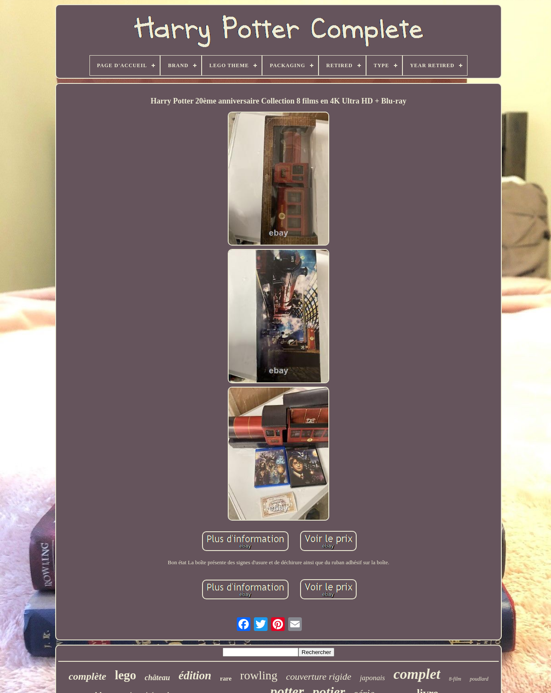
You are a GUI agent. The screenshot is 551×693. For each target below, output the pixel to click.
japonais (372, 678)
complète (87, 676)
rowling (258, 675)
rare (226, 678)
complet (417, 674)
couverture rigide (318, 676)
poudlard (479, 679)
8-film (455, 679)
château (157, 677)
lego (125, 675)
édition (195, 675)
